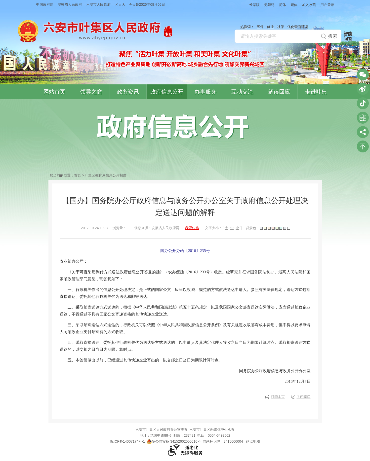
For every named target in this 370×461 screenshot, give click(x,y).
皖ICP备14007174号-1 (127, 441)
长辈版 (254, 5)
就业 (270, 27)
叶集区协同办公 (363, 118)
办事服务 (205, 92)
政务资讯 (128, 92)
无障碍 (269, 5)
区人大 (120, 4)
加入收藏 (309, 5)
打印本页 (278, 397)
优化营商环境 (297, 27)
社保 (280, 27)
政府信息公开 (166, 92)
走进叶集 (316, 92)
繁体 (293, 5)
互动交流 (242, 92)
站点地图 (253, 441)
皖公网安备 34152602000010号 (174, 441)
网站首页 (54, 92)
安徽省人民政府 (70, 4)
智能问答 (347, 36)
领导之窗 (91, 92)
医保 (260, 27)
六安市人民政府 (98, 4)
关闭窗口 (304, 397)
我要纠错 (192, 228)
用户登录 (327, 5)
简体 (282, 5)
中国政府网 (44, 4)
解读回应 (279, 92)
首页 (77, 175)
